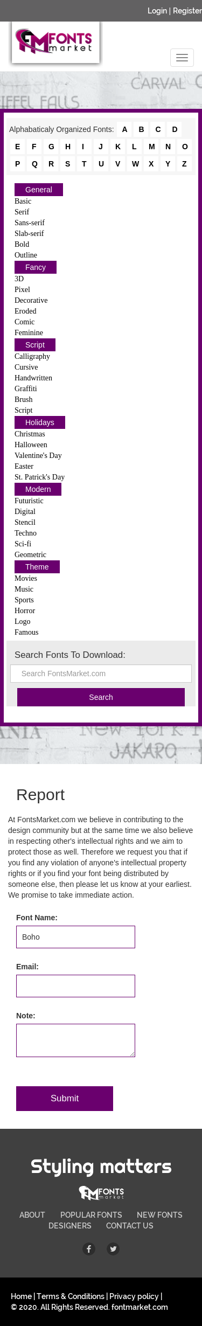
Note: (26, 1015)
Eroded (25, 311)
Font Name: (37, 917)
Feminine (29, 333)
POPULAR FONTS (91, 1215)
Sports (24, 600)
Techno (26, 533)
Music (24, 589)
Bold (22, 244)
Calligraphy (32, 356)
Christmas (30, 434)
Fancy (35, 267)
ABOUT (32, 1215)
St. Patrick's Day (40, 477)
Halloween (31, 445)
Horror (25, 611)
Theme (37, 567)
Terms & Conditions (71, 1296)
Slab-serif (29, 234)
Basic (23, 201)
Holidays (39, 422)
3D (19, 279)
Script (35, 345)
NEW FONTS (160, 1215)
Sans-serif (30, 223)
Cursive (26, 367)
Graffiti (26, 389)
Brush (23, 399)
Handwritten (33, 378)
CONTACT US (130, 1225)
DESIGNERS (70, 1225)
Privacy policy (134, 1296)
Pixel (22, 290)
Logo (23, 621)
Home (21, 1296)
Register (187, 10)
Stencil (25, 522)
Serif (22, 212)
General (38, 189)
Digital (25, 512)
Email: (27, 966)
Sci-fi (23, 544)
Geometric (30, 555)
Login (157, 10)
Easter (24, 466)
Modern (38, 489)
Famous (26, 632)
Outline (26, 255)
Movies (26, 578)
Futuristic (29, 501)
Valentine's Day (38, 456)
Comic (24, 322)
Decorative (31, 300)
